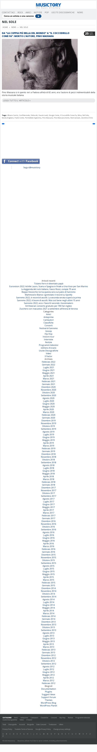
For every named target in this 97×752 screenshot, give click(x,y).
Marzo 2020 (48, 412)
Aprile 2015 (48, 577)
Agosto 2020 (48, 398)
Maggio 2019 (48, 440)
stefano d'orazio (48, 347)
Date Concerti (41, 724)
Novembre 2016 (48, 524)
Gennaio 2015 (48, 585)
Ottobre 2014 (48, 593)
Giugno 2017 (49, 504)
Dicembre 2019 (48, 420)
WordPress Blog (48, 702)
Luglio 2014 (48, 602)
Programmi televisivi (48, 345)
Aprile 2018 (48, 476)
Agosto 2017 (48, 498)
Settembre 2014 (48, 596)
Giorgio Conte (54, 115)
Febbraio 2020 (48, 415)
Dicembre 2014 (48, 588)
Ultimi (61, 724)
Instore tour (48, 336)
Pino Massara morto (61, 118)
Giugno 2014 (49, 605)
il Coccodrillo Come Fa (68, 115)
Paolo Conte (19, 118)
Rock (20, 12)
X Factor (48, 356)
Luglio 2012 (48, 669)
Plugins (48, 691)
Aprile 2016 (48, 543)
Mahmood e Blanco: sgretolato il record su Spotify (48, 294)
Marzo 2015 (48, 579)
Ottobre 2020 (48, 392)
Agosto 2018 (48, 465)
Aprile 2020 (48, 409)
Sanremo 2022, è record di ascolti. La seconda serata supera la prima (48, 297)
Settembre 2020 (48, 395)
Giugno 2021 (49, 370)
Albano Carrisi (12, 115)
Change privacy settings (61, 729)
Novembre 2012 (48, 658)
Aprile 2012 (48, 677)
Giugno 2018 (49, 470)
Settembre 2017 (48, 496)
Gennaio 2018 (48, 484)
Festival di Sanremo (48, 328)
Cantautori (48, 320)
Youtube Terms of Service (24, 729)
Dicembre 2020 (48, 387)
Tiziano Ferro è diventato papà (48, 283)
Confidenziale (24, 115)
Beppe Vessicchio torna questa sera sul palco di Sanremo (49, 292)
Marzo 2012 (48, 680)
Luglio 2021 (48, 367)
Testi (4, 724)
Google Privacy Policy (43, 729)
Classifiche (48, 322)
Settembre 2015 (48, 563)
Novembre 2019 (48, 423)
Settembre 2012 (48, 663)
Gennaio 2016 (48, 552)
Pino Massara (47, 118)
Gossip (48, 331)
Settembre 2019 (48, 429)
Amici (28, 12)
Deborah (34, 115)
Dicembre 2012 (48, 655)
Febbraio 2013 (48, 649)
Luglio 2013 (48, 635)
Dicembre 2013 (48, 621)
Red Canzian (75, 118)
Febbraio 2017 (48, 515)
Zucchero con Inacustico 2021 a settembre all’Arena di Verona (48, 308)
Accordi (22, 724)
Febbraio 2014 (48, 616)
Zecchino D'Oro (87, 118)
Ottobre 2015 (48, 560)
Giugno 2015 (49, 571)
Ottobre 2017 (48, 493)
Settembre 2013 (48, 630)
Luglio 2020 (48, 401)
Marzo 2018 (48, 479)
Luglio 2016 (48, 535)
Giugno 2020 (49, 403)
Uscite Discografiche (63, 12)
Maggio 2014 (48, 607)
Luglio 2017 (48, 501)
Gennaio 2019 (48, 451)
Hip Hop (48, 333)
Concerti (49, 325)
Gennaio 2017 (48, 518)
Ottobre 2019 (48, 426)
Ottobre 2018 (48, 459)
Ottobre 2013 (48, 627)
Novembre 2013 (48, 624)
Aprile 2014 (48, 610)
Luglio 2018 (48, 468)
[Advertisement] (48, 140)
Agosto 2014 (48, 599)
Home (5, 27)
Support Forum (48, 697)
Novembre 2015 (48, 557)
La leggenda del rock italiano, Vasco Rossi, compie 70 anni (48, 289)
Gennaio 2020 (48, 417)
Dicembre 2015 (48, 554)
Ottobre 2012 (48, 661)
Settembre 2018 (48, 462)
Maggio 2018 (48, 473)
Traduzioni (52, 724)
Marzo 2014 (48, 613)
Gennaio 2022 (48, 364)
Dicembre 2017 (48, 487)
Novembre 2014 (48, 591)
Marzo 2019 (48, 445)
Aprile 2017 (48, 510)
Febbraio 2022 (48, 361)
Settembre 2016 (48, 529)
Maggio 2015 (48, 574)
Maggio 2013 (48, 641)
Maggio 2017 (48, 507)
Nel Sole (85, 115)
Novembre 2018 (48, 456)
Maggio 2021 (48, 373)
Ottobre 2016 (48, 526)
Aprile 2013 (48, 644)
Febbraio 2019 (48, 448)
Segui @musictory (31, 167)
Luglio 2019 (48, 434)
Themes (48, 700)
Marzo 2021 (48, 378)
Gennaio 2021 (48, 384)
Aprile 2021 (48, 375)
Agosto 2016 (48, 532)
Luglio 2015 (48, 568)
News (80, 12)
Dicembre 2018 (48, 454)
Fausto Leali (43, 115)
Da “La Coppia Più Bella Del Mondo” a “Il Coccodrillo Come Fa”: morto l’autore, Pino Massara (35, 35)
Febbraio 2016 (48, 549)
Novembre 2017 (48, 490)
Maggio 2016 (48, 540)
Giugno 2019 (49, 437)
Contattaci (8, 12)
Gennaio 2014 (48, 619)
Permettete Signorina (33, 118)
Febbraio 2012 (48, 683)
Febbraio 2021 (48, 381)
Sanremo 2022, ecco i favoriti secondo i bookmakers (48, 303)
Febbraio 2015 (48, 582)
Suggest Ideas (48, 694)
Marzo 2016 (48, 546)
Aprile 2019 (48, 442)
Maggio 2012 (48, 674)
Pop (47, 12)
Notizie (38, 12)
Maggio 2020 (48, 406)
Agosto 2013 (48, 633)
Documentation (48, 688)
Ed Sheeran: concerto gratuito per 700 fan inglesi (48, 306)
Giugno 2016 (49, 538)
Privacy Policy (7, 729)
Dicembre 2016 (48, 521)
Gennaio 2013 (48, 652)
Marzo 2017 (48, 512)
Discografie (12, 724)
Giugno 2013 (49, 638)
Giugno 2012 (49, 672)
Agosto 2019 (48, 431)
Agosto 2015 (48, 565)
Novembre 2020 (48, 389)
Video (48, 353)
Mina (79, 115)
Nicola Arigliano (8, 118)
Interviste (48, 339)
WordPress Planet (48, 705)
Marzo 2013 (48, 647)
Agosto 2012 (48, 666)
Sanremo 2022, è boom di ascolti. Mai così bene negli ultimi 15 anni (48, 300)
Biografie (30, 724)
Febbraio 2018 (48, 482)
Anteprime (49, 317)
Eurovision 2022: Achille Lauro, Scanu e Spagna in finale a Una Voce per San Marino (48, 286)
